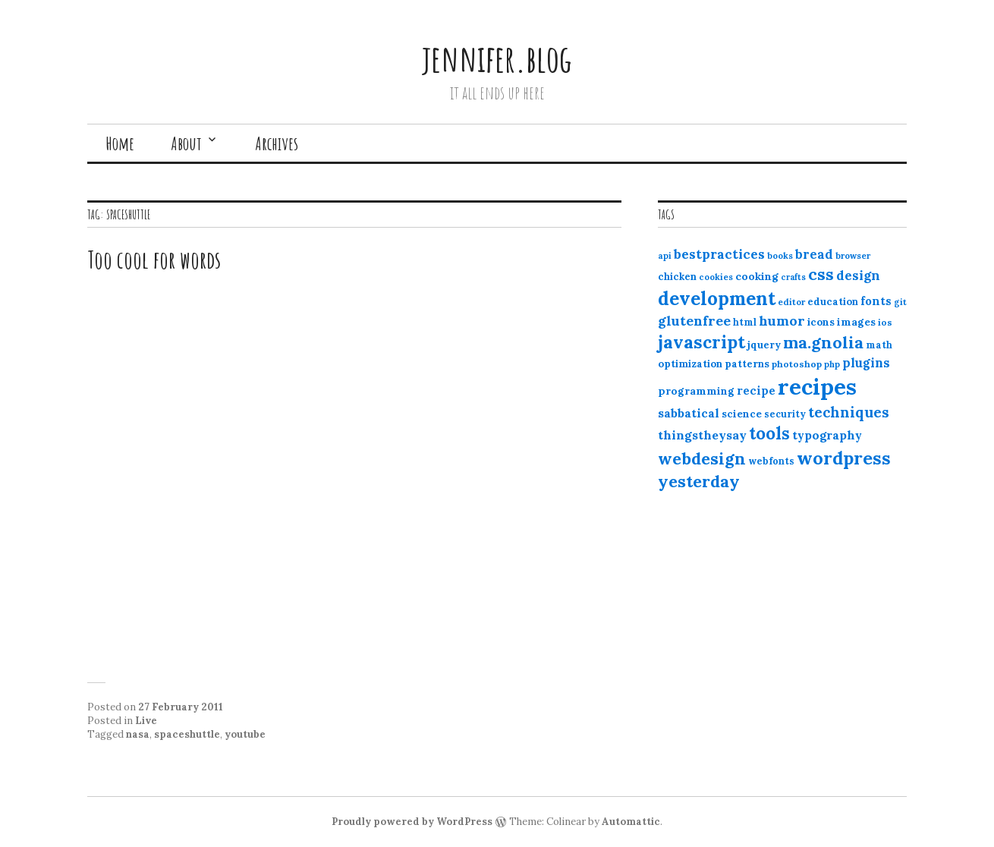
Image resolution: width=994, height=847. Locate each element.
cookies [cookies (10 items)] (716, 277)
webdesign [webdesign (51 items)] (702, 458)
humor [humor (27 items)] (782, 320)
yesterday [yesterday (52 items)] (699, 481)
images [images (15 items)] (856, 322)
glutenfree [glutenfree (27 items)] (694, 320)
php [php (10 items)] (832, 364)
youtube (245, 734)
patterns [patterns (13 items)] (747, 363)
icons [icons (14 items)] (821, 322)
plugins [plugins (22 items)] (866, 362)
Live (146, 720)
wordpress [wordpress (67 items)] (844, 457)
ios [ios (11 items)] (885, 322)
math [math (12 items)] (879, 345)
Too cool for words (154, 259)
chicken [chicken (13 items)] (677, 276)
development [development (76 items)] (716, 298)
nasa (137, 734)
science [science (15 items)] (742, 413)
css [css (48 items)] (821, 274)
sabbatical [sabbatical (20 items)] (688, 412)
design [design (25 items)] (858, 275)
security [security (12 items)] (785, 414)
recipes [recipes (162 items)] (817, 386)
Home (119, 143)
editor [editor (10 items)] (791, 302)
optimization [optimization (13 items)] (690, 363)
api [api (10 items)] (665, 255)
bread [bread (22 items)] (814, 254)
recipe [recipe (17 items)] (756, 390)
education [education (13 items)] (832, 301)
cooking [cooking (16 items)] (757, 276)
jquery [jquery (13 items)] (764, 344)
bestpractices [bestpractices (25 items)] (719, 254)
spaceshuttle (187, 734)
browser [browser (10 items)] (852, 255)
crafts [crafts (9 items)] (793, 277)
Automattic (631, 821)
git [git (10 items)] (900, 302)
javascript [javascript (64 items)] (701, 342)
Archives (276, 143)
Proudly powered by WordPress (412, 821)
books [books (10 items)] (780, 255)
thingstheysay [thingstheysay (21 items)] (702, 434)
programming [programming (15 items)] (696, 391)
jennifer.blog (497, 58)
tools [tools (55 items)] (769, 433)
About (186, 143)
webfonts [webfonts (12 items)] (771, 461)
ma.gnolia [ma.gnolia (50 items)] (823, 342)
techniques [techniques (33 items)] (848, 412)
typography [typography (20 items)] (827, 434)
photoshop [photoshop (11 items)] (797, 364)
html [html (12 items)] (745, 322)
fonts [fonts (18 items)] (876, 301)
